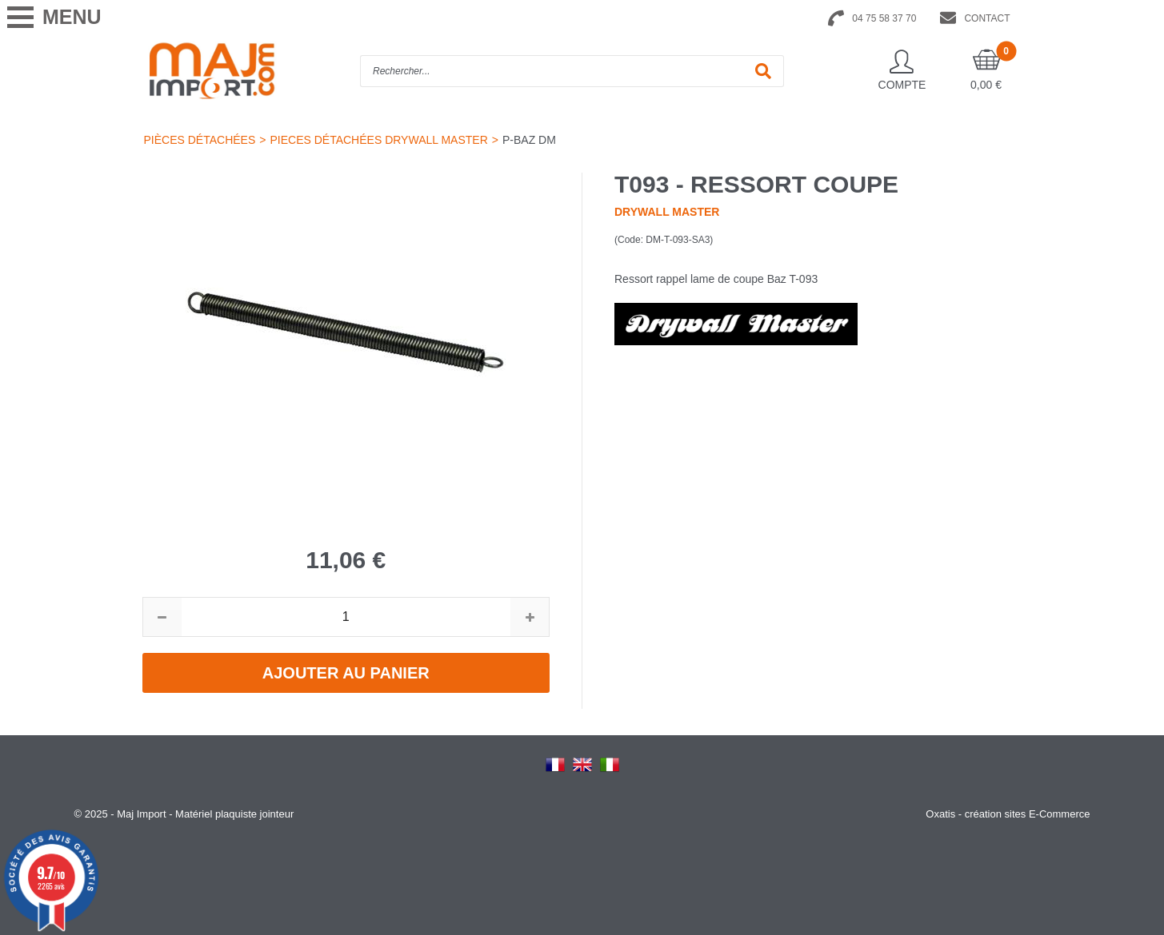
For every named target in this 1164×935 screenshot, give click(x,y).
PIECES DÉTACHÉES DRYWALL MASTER (378, 139)
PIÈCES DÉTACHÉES (200, 139)
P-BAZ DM (529, 139)
